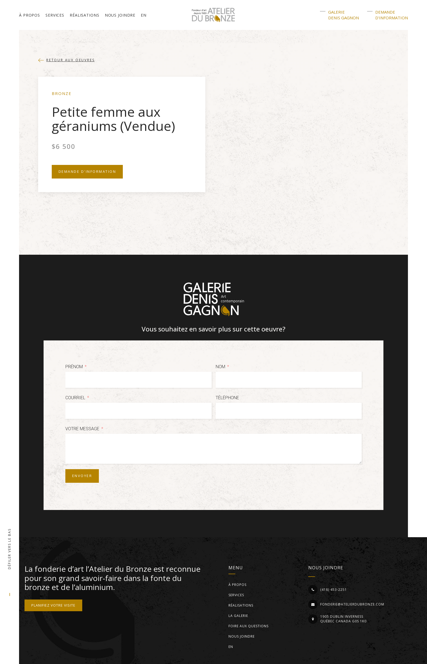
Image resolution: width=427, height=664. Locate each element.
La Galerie (238, 615)
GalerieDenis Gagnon (343, 14)
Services (54, 15)
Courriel (75, 397)
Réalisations (84, 15)
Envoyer (82, 475)
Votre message (82, 428)
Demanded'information (391, 14)
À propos (29, 15)
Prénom (74, 366)
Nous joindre (120, 15)
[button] (66, 60)
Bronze (62, 93)
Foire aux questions (248, 626)
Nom (220, 366)
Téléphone (227, 397)
